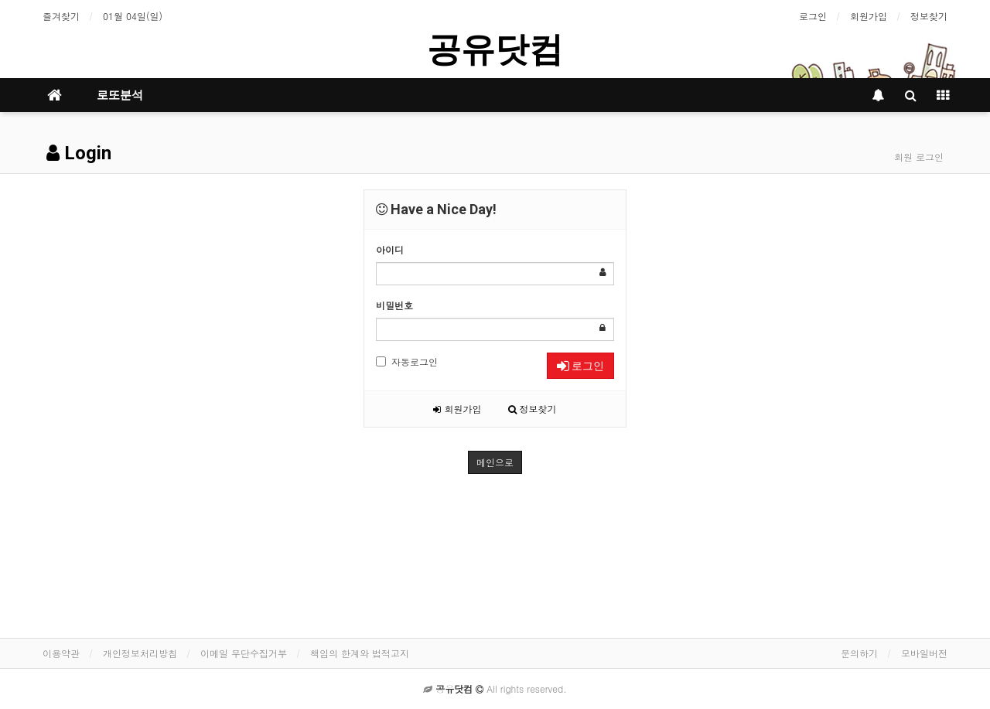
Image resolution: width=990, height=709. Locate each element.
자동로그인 (407, 361)
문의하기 (859, 653)
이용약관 (61, 653)
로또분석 (120, 95)
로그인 (813, 15)
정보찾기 (928, 15)
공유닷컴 (495, 49)
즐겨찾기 (61, 15)
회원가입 (868, 15)
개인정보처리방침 (140, 653)
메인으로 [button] (495, 462)
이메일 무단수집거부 (243, 653)
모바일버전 (924, 653)
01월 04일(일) (132, 15)
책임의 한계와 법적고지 (359, 653)
